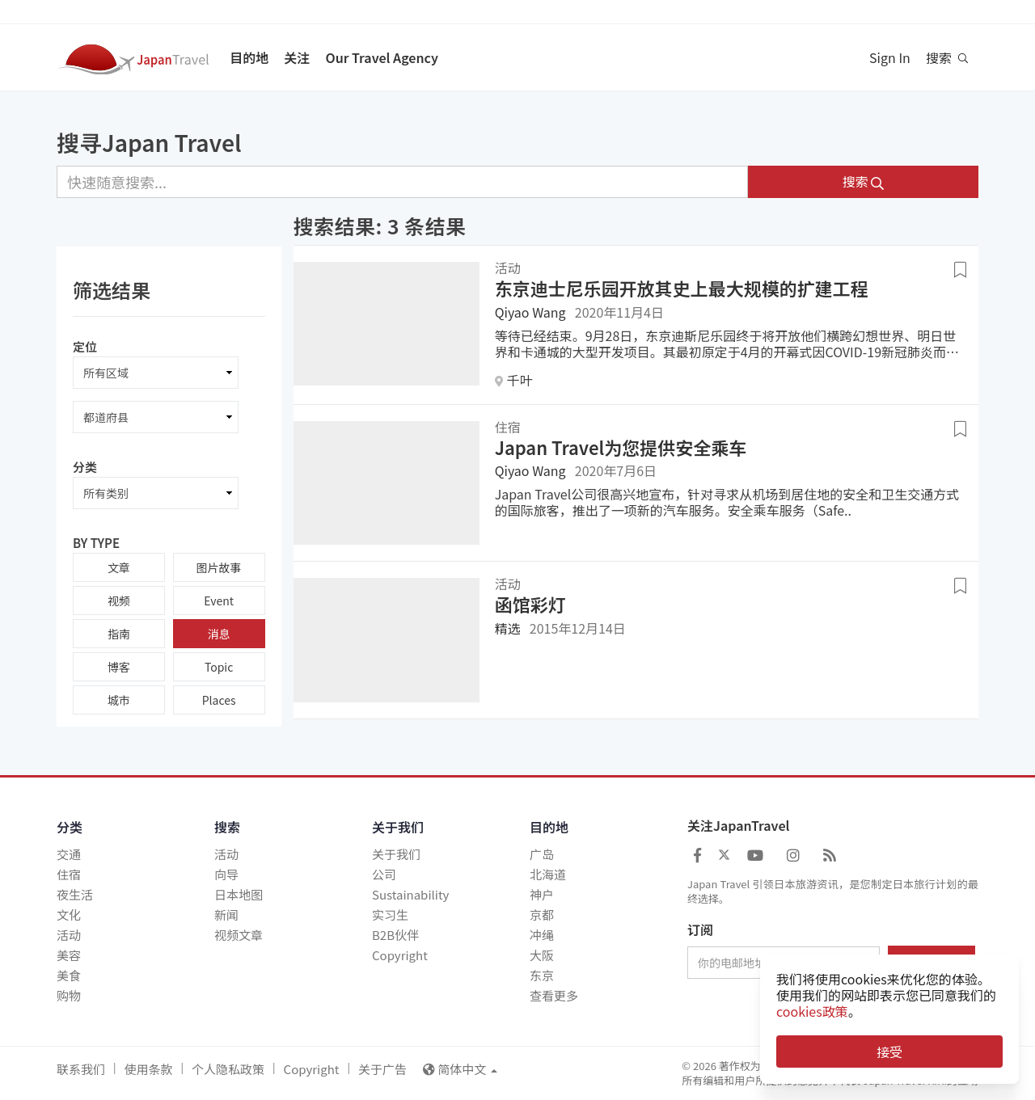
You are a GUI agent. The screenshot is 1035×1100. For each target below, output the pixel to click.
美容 (69, 954)
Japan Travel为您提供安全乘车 (621, 447)
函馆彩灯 (530, 604)
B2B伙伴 (395, 934)
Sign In (889, 57)
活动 (69, 934)
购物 (69, 995)
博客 (119, 667)
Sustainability (410, 894)
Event (219, 600)
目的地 (249, 57)
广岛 (542, 853)
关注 (297, 57)
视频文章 (238, 934)
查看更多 (554, 995)
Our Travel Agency (381, 57)
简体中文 (460, 1068)
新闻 (226, 914)
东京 (542, 975)
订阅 (700, 930)
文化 (69, 914)
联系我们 (81, 1068)
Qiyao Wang (530, 312)
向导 (226, 874)
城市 (119, 700)
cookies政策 (812, 1011)
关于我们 (396, 853)
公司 (384, 874)
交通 (69, 853)
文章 (119, 567)
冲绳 (542, 934)
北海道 (548, 874)
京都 (542, 914)
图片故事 (219, 567)
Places (219, 700)
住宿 (69, 874)
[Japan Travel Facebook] (697, 854)
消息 (219, 634)
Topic (219, 667)
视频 (119, 600)
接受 (889, 1051)
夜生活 (75, 894)
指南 (119, 634)
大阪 (542, 954)
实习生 (390, 914)
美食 (69, 975)
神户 (542, 894)
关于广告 (382, 1068)
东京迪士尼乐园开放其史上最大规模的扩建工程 (681, 288)
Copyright (400, 954)
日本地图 (238, 894)
